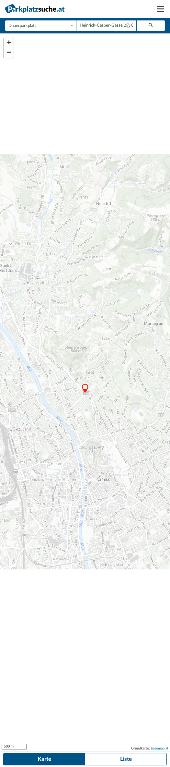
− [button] (9, 53)
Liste (126, 759)
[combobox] (106, 25)
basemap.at (159, 748)
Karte (44, 759)
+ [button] (9, 43)
